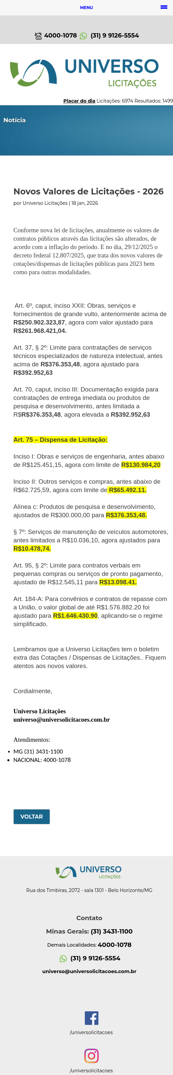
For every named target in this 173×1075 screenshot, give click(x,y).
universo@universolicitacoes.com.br (61, 719)
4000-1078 (55, 35)
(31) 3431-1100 (111, 931)
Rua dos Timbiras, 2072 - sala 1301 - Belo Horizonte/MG (89, 890)
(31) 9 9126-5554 (108, 35)
